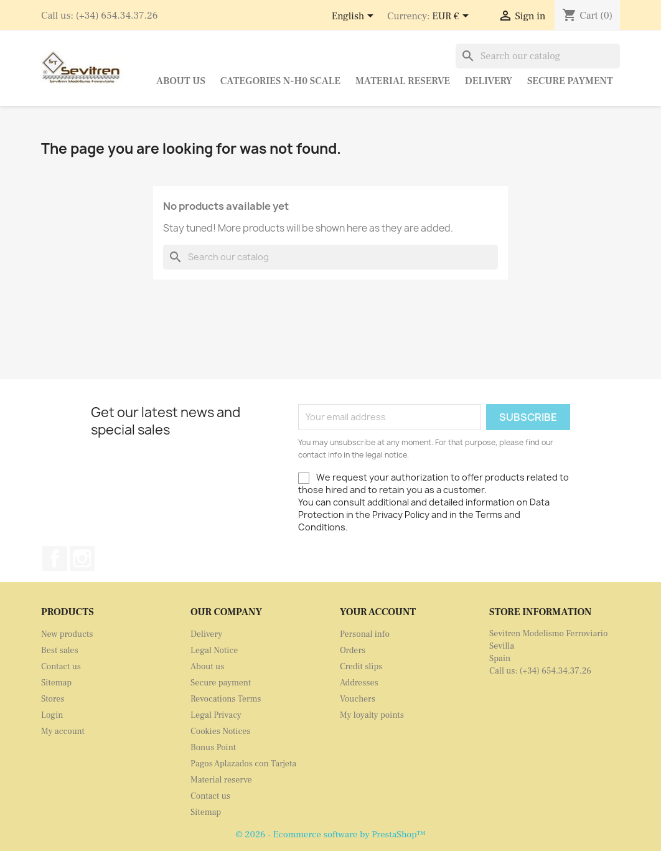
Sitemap (56, 683)
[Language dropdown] (355, 16)
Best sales (59, 650)
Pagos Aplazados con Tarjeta (243, 763)
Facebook (54, 558)
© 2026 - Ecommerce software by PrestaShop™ (330, 834)
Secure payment (570, 81)
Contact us (61, 666)
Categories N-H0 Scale (280, 81)
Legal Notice (214, 650)
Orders (352, 650)
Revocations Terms (225, 699)
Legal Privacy (215, 715)
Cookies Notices (220, 731)
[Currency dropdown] (452, 16)
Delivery (488, 81)
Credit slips (361, 666)
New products (67, 634)
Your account (378, 612)
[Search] (538, 56)
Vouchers (357, 699)
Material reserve (402, 81)
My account (63, 731)
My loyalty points (372, 715)
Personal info (365, 634)
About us (180, 81)
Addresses (359, 683)
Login (52, 715)
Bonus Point (213, 747)
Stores (52, 699)
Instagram (82, 558)
